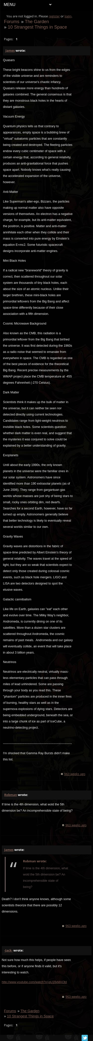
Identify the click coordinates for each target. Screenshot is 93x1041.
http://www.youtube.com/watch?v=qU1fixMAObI (34, 982)
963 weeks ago (74, 774)
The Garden (37, 21)
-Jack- (8, 950)
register (54, 16)
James (10, 50)
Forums (11, 21)
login (67, 16)
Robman (10, 795)
